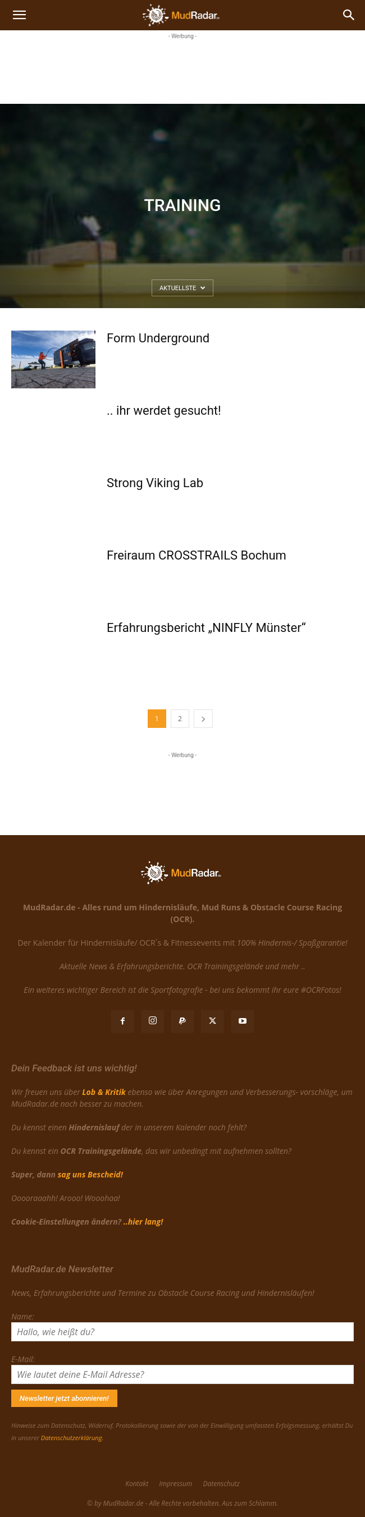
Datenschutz (221, 1483)
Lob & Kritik (103, 1092)
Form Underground (158, 338)
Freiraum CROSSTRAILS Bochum (196, 555)
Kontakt (136, 1483)
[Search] (349, 15)
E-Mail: (23, 1359)
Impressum (175, 1483)
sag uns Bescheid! (90, 1174)
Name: (22, 1316)
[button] (19, 15)
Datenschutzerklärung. (72, 1437)
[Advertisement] (182, 70)
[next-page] (203, 718)
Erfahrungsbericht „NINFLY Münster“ (206, 628)
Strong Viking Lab (155, 483)
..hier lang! (143, 1221)
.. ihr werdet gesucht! (164, 411)
